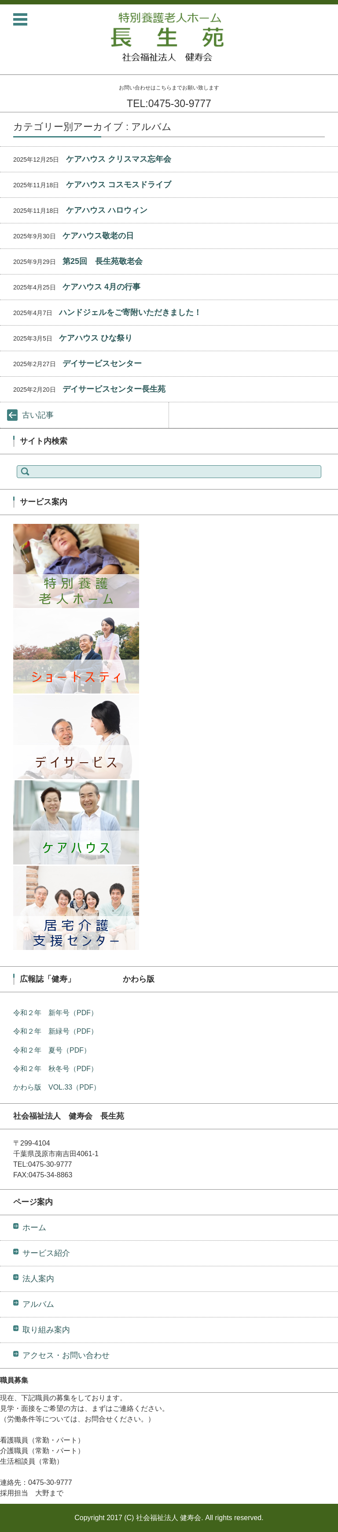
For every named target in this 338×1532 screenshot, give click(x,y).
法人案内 (38, 1278)
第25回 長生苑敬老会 (102, 261)
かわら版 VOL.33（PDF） (56, 1087)
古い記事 (38, 415)
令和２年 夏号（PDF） (52, 1050)
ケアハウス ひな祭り (95, 338)
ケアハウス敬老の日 (98, 235)
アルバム (38, 1304)
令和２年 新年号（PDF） (55, 1012)
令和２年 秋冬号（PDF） (55, 1068)
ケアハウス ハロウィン (106, 210)
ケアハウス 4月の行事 (101, 286)
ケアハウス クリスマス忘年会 (118, 159)
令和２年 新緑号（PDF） (55, 1031)
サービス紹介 (46, 1253)
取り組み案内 (46, 1329)
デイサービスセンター (102, 363)
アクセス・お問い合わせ (66, 1355)
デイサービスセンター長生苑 (113, 389)
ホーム (34, 1227)
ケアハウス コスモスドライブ (118, 184)
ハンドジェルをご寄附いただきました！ (130, 312)
